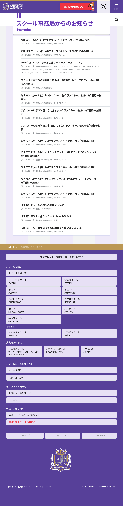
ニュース (12, 400)
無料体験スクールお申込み (21, 422)
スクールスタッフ (17, 377)
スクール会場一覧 (17, 273)
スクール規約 (99, 435)
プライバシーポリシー (44, 486)
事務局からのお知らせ (19, 392)
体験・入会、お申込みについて (24, 414)
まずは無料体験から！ (78, 6)
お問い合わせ (62, 435)
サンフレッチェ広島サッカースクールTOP (61, 257)
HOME (8, 247)
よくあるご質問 (25, 435)
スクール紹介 (15, 370)
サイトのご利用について (19, 486)
